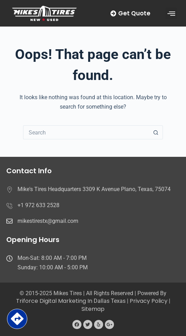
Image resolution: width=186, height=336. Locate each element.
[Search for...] (86, 132)
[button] (171, 13)
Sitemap (93, 309)
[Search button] (156, 132)
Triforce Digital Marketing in (55, 301)
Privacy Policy (148, 301)
